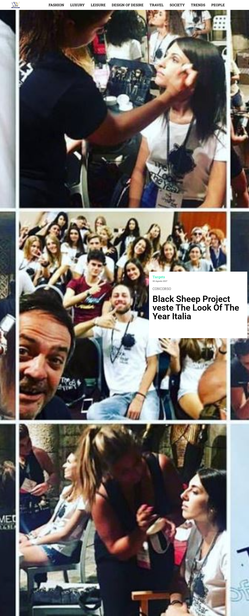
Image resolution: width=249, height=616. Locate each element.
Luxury (77, 5)
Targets (159, 277)
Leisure (98, 5)
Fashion (56, 5)
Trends (198, 5)
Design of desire (128, 5)
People (218, 5)
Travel (157, 5)
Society (177, 5)
